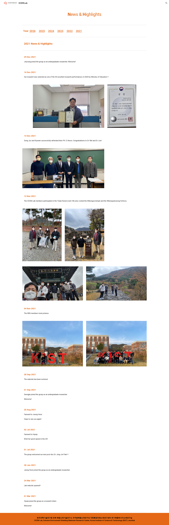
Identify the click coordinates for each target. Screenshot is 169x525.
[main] (84, 13)
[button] (166, 3)
